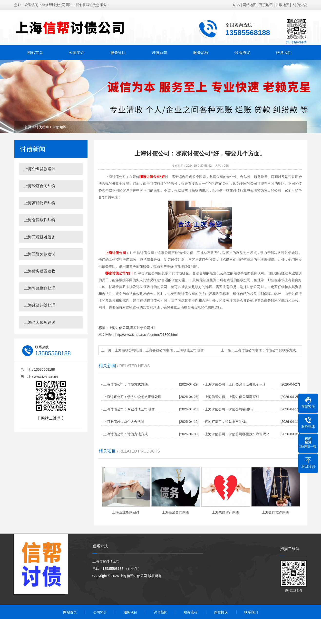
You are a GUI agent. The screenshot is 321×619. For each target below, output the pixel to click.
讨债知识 (300, 5)
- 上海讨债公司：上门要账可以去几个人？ (234, 384)
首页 (28, 127)
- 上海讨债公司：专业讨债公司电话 (128, 409)
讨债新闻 (159, 52)
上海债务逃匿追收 (39, 271)
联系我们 (284, 52)
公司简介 (76, 52)
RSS (236, 5)
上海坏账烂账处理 (39, 288)
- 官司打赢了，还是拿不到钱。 (226, 422)
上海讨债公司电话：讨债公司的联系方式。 (266, 350)
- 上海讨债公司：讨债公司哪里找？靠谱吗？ (236, 434)
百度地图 (266, 5)
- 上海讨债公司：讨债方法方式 (124, 434)
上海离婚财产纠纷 (39, 203)
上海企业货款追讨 (39, 169)
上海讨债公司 (119, 328)
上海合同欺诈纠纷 (39, 220)
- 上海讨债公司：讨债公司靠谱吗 (228, 409)
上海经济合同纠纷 (39, 186)
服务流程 (201, 52)
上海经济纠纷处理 (39, 305)
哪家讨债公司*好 (142, 328)
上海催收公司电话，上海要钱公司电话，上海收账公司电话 (159, 350)
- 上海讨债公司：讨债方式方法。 (126, 384)
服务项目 (118, 52)
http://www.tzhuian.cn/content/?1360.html (147, 335)
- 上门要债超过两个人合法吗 (123, 422)
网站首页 (35, 52)
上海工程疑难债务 (39, 237)
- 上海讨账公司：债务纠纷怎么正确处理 (131, 397)
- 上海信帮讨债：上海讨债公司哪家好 (231, 397)
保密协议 (242, 52)
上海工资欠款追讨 (39, 254)
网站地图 (249, 5)
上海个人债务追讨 (39, 322)
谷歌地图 (282, 5)
